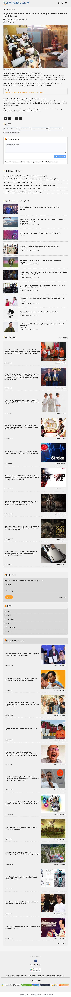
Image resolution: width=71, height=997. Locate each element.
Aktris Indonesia (25, 327)
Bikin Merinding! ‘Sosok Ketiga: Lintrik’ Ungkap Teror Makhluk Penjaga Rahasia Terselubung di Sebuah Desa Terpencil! (22, 527)
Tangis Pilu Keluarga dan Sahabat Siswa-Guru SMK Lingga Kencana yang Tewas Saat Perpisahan (44, 273)
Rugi (8, 584)
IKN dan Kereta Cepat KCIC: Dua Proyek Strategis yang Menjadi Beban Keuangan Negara (23, 853)
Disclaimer (41, 975)
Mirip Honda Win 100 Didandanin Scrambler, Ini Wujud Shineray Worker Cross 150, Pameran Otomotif (42, 286)
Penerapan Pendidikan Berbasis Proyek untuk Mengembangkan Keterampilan (30, 179)
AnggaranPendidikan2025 (40, 129)
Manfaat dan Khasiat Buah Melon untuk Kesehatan (21, 189)
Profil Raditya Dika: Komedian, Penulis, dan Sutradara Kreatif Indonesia (42, 325)
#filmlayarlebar (10, 627)
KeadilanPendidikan (56, 129)
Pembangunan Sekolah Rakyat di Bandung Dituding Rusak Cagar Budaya (29, 185)
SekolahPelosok (25, 129)
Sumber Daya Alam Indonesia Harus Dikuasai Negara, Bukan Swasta (21, 828)
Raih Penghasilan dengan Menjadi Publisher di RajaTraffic (40, 233)
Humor (22, 314)
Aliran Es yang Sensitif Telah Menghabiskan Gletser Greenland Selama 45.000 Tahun (42, 220)
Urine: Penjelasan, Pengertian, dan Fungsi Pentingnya (22, 192)
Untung (9, 591)
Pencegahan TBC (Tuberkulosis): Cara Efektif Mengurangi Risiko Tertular (42, 299)
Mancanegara (24, 223)
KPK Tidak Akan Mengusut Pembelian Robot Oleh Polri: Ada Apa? (21, 878)
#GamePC (8, 611)
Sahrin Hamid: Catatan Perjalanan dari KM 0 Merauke (21, 729)
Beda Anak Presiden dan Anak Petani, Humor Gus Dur (38, 312)
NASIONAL (23, 276)
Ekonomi (22, 235)
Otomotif (23, 289)
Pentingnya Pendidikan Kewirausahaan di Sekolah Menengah (25, 176)
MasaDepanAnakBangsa (11, 132)
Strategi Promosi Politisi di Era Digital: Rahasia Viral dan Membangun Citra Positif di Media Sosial (23, 803)
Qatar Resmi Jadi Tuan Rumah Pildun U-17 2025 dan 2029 (40, 260)
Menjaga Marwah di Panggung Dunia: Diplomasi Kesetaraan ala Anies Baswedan (23, 654)
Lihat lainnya (63, 338)
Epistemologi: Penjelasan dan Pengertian (18, 182)
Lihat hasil (62, 597)
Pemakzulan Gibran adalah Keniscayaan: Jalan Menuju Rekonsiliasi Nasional (22, 902)
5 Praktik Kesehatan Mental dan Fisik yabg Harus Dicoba (40, 246)
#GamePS (8, 615)
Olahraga (22, 209)
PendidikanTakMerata (11, 129)
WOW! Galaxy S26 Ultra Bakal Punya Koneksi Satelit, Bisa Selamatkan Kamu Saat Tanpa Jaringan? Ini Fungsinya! (21, 553)
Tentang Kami (10, 975)
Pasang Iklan (32, 975)
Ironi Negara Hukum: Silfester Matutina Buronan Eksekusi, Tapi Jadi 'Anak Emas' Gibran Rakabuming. (22, 704)
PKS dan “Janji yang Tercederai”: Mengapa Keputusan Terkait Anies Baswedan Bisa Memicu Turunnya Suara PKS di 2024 (22, 778)
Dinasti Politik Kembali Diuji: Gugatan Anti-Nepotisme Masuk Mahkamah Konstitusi (21, 679)
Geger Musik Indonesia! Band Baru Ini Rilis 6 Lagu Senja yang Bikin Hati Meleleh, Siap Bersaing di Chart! (22, 402)
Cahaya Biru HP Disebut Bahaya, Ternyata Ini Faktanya (24, 92)
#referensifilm (9, 619)
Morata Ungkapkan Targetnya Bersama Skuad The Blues (40, 207)
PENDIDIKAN (11, 10)
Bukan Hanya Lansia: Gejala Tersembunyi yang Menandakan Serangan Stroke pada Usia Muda (21, 452)
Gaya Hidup (23, 248)
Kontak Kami (61, 975)
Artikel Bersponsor (21, 975)
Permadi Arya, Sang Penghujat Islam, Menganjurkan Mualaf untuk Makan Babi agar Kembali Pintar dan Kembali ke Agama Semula (22, 753)
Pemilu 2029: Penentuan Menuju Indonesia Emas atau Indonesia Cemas (23, 927)
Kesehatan (23, 301)
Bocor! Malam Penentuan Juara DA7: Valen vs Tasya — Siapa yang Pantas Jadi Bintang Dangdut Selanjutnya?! (22, 427)
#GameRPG (8, 623)
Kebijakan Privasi (51, 975)
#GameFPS (8, 631)
